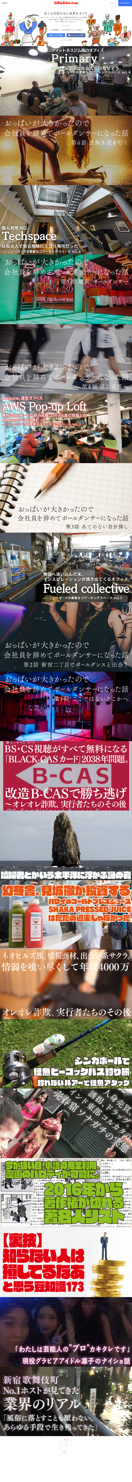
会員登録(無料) (125, 3)
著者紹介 (5, 3)
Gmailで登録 (56, 35)
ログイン (113, 3)
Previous (66, 1440)
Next (64, 1452)
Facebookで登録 (76, 35)
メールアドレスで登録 (66, 40)
